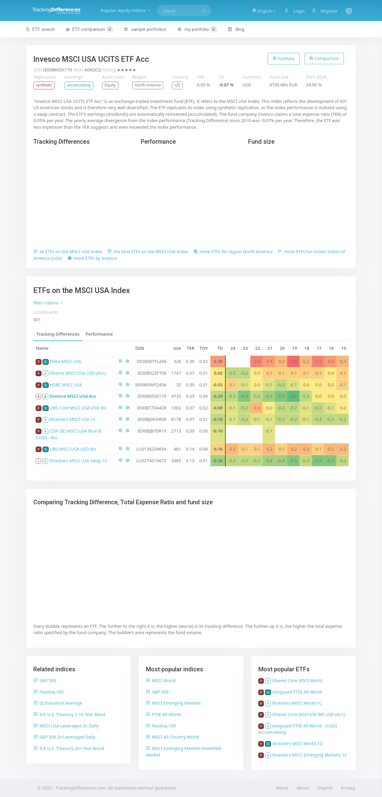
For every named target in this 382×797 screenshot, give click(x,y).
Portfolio (283, 58)
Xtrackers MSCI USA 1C (73, 419)
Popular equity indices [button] (126, 10)
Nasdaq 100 (48, 692)
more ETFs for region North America (233, 251)
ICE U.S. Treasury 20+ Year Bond (68, 748)
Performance (99, 334)
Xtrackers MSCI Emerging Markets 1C (309, 755)
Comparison (324, 58)
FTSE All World (163, 714)
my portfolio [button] (197, 29)
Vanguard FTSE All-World (297, 692)
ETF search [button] (40, 29)
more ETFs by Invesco (92, 258)
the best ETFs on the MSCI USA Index (147, 251)
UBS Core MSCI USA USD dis (78, 408)
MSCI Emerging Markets (173, 703)
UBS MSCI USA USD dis (73, 449)
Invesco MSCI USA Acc (73, 396)
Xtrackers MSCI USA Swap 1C (78, 460)
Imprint (324, 788)
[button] (264, 10)
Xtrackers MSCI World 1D (297, 743)
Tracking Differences (58, 334)
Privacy (348, 788)
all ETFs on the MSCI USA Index (67, 251)
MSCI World (161, 680)
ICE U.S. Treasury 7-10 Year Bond (69, 714)
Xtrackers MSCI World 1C (297, 703)
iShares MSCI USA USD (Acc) (78, 373)
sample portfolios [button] (145, 29)
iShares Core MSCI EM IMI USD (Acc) (308, 714)
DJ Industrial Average (57, 703)
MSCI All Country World (172, 737)
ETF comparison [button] (89, 29)
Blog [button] (236, 29)
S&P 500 (44, 680)
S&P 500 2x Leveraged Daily (64, 737)
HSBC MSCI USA (66, 385)
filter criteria (48, 303)
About (303, 788)
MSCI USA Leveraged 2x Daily (65, 726)
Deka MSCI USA (65, 361)
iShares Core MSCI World (297, 680)
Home (282, 788)
